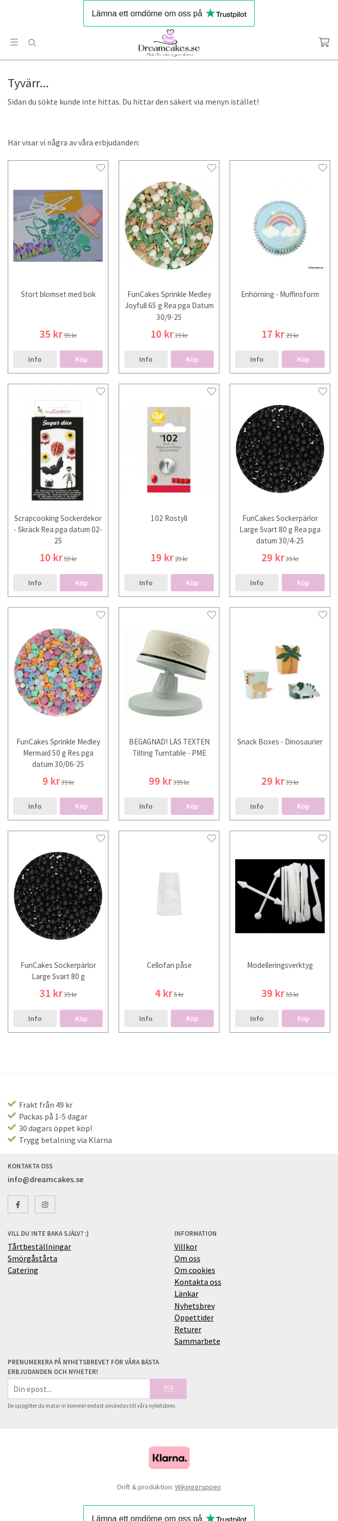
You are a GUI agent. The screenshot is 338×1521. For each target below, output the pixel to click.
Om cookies (194, 1270)
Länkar (186, 1293)
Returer (187, 1329)
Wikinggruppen (198, 1486)
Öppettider (194, 1317)
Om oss (187, 1258)
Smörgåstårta (32, 1258)
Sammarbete (197, 1341)
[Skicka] (168, 1389)
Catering (23, 1270)
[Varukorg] (324, 42)
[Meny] (14, 42)
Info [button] (34, 359)
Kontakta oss (197, 1282)
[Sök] (32, 42)
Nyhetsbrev (194, 1306)
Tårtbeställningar (39, 1246)
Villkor (185, 1246)
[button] (81, 359)
